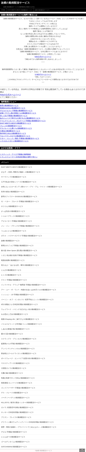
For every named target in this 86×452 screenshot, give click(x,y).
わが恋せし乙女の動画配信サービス (14, 314)
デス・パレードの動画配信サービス (14, 393)
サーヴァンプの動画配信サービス (13, 177)
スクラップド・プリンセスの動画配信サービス (18, 339)
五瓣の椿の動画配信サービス (12, 373)
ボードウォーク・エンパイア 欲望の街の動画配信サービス (23, 358)
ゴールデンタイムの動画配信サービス (15, 442)
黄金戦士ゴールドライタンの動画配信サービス (18, 353)
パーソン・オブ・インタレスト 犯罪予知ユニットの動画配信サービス (27, 299)
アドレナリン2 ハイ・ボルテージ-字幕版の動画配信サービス (23, 121)
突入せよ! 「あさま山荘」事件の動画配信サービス (20, 265)
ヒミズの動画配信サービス (11, 275)
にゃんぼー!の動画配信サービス (13, 437)
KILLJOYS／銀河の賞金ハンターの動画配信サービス (21, 402)
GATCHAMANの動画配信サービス (14, 447)
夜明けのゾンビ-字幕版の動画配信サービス (17, 245)
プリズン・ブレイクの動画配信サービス (16, 417)
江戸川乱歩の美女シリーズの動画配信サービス (18, 182)
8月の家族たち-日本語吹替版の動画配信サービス (19, 304)
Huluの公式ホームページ (10, 95)
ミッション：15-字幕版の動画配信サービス (17, 295)
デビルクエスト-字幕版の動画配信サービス (16, 111)
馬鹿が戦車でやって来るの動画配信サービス (18, 378)
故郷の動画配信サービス (42, 10)
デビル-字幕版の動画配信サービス (14, 432)
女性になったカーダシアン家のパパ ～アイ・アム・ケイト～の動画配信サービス (31, 187)
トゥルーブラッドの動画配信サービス (15, 216)
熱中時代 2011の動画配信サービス (13, 133)
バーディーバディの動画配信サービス (15, 398)
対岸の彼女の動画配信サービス (13, 192)
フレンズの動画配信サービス (11, 126)
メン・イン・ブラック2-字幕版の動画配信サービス (20, 226)
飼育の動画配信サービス (9, 105)
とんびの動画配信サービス (11, 270)
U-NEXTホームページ (43, 74)
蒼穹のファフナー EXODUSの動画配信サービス (19, 196)
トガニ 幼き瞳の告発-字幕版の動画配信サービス (19, 255)
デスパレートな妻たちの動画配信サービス (16, 128)
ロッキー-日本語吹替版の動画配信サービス (17, 412)
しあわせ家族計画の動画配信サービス (15, 329)
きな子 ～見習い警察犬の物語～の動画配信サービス (20, 172)
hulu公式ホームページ (43, 57)
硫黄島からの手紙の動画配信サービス (15, 344)
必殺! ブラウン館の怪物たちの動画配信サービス (18, 113)
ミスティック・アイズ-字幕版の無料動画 (15, 154)
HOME (3, 10)
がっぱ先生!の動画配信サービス (13, 211)
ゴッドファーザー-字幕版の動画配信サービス (18, 388)
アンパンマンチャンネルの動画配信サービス (18, 349)
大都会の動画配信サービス (10, 131)
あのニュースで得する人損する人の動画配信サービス (20, 118)
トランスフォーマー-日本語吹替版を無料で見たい (19, 157)
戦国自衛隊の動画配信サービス (13, 260)
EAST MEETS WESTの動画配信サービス (20, 10)
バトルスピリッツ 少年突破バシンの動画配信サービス (21, 324)
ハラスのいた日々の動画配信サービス (14, 141)
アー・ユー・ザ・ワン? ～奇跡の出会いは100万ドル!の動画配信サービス (28, 290)
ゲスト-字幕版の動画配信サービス (14, 280)
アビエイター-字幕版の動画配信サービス (16, 221)
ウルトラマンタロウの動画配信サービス (15, 136)
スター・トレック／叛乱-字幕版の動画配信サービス (19, 138)
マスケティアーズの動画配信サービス (15, 363)
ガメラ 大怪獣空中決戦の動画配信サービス (17, 407)
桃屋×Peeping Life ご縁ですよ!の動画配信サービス (20, 319)
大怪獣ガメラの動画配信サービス (13, 368)
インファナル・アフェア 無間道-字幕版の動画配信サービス (23, 285)
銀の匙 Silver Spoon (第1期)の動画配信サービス (19, 250)
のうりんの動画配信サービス (12, 206)
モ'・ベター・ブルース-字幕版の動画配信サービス (20, 201)
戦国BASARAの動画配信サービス (12, 108)
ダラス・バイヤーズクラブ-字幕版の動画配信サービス (21, 236)
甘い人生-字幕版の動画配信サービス (13, 116)
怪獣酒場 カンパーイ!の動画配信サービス (16, 383)
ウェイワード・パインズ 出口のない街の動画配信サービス (23, 309)
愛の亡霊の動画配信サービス (12, 334)
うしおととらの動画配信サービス (13, 231)
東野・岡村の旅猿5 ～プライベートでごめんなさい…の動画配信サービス (28, 427)
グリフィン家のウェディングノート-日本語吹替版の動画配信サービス (27, 422)
